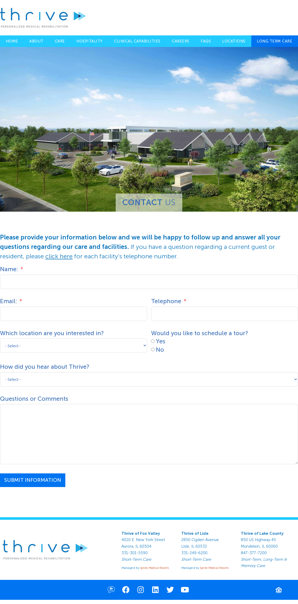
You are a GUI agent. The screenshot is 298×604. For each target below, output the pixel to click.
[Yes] (153, 341)
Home (12, 41)
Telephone (166, 302)
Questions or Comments (34, 399)
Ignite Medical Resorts (156, 568)
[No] (153, 350)
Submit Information (32, 481)
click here (59, 256)
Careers (180, 41)
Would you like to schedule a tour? (199, 334)
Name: (9, 270)
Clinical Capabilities (137, 41)
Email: (8, 302)
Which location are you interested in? (52, 334)
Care (60, 41)
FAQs (206, 41)
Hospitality (89, 41)
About (36, 41)
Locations (234, 41)
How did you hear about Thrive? (44, 367)
